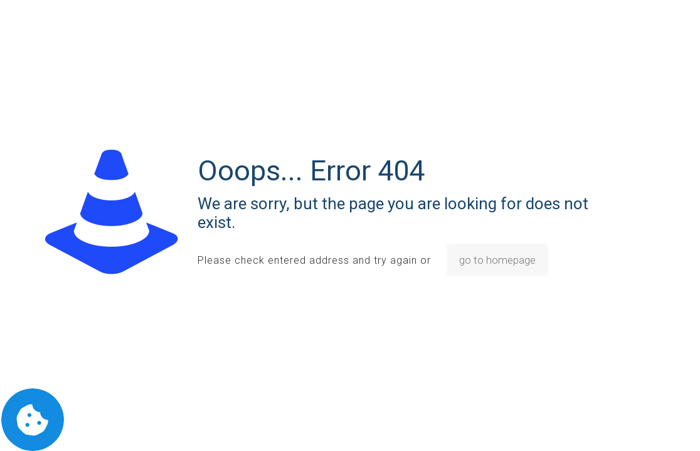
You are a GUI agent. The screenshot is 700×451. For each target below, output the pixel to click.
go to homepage (497, 260)
